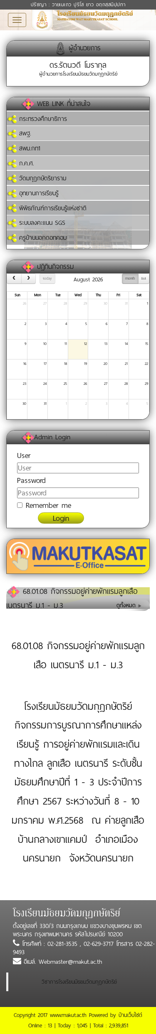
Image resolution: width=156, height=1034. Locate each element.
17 (45, 363)
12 (85, 343)
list (143, 278)
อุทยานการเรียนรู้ (33, 193)
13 (105, 343)
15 (146, 343)
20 (105, 363)
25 (65, 383)
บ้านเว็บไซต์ (130, 1015)
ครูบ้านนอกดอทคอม (37, 237)
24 (45, 383)
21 (126, 363)
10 (45, 343)
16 (24, 363)
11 (65, 343)
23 (24, 383)
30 (105, 303)
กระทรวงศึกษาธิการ (37, 118)
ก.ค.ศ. (20, 163)
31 (126, 303)
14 (126, 343)
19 (85, 363)
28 (65, 303)
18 (65, 363)
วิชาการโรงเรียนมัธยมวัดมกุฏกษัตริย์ (79, 982)
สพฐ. (19, 133)
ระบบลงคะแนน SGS (36, 222)
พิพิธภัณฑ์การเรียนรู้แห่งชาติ (47, 208)
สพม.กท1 (23, 148)
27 (45, 303)
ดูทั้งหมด (128, 605)
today (47, 278)
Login (61, 518)
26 (24, 303)
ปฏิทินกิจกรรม (55, 267)
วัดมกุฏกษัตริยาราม (36, 178)
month (130, 278)
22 (146, 363)
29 (85, 303)
